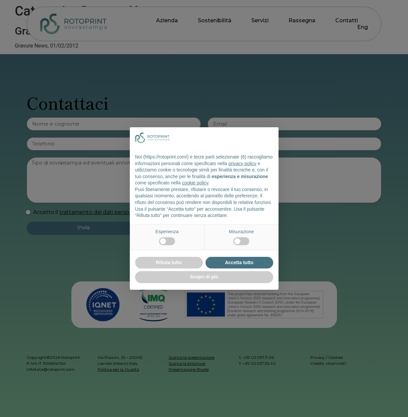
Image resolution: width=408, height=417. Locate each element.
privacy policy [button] (242, 163)
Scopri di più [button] (204, 276)
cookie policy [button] (195, 182)
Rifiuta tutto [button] (169, 262)
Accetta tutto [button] (239, 262)
